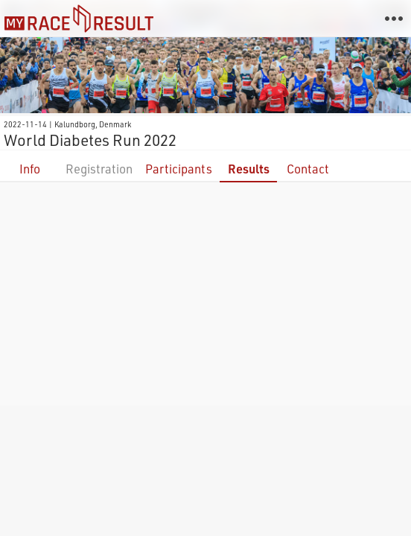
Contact (308, 168)
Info (29, 168)
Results (249, 168)
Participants (178, 168)
